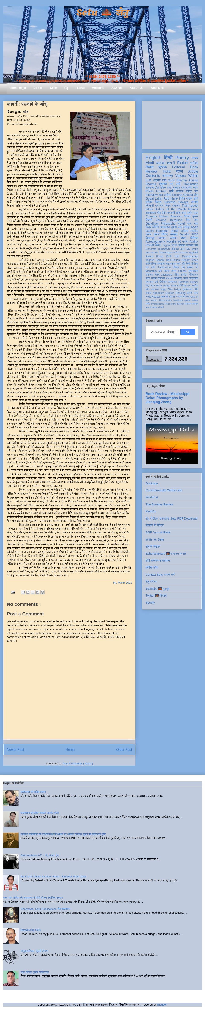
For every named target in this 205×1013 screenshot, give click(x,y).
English (153, 157)
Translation (190, 184)
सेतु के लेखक (153, 546)
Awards (117, 87)
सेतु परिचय (151, 581)
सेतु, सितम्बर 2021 (122, 582)
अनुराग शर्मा (159, 180)
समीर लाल (192, 213)
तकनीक (164, 296)
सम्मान (162, 238)
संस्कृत (173, 234)
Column (183, 252)
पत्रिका (195, 300)
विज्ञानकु (150, 238)
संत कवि (150, 267)
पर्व (197, 267)
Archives (157, 87)
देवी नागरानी (168, 213)
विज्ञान (158, 245)
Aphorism (158, 293)
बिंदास (158, 202)
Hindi (150, 163)
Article (193, 171)
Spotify (150, 602)
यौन (147, 289)
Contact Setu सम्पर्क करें (160, 574)
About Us (137, 87)
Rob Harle (171, 198)
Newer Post (15, 749)
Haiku (194, 230)
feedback (178, 300)
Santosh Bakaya (176, 202)
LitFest (182, 271)
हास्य (173, 271)
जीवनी (155, 227)
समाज (148, 293)
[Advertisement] (172, 124)
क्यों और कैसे (183, 263)
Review (151, 171)
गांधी (175, 252)
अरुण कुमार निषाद (157, 234)
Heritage (184, 281)
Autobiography (155, 241)
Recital (156, 296)
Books (37, 87)
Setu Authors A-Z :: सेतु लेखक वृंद (40, 855)
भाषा (196, 223)
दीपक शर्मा (165, 187)
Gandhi (160, 260)
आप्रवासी (193, 278)
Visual (169, 278)
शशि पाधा (181, 213)
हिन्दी (168, 157)
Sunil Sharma (177, 180)
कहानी (171, 163)
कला (182, 248)
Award (149, 256)
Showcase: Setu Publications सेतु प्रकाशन (45, 908)
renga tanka (170, 285)
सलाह (154, 278)
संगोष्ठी (161, 307)
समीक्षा (194, 163)
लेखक (150, 167)
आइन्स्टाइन (170, 263)
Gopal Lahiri (154, 198)
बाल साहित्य (165, 195)
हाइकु (163, 289)
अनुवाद (176, 187)
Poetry (182, 157)
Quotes (169, 293)
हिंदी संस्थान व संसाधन (158, 560)
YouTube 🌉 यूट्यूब (157, 588)
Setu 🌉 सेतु (102, 13)
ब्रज (196, 293)
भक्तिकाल (193, 274)
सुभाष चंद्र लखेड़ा (180, 227)
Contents (153, 176)
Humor (194, 281)
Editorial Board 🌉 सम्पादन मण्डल (166, 553)
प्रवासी (174, 230)
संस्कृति (161, 263)
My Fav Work (154, 285)
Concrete (151, 248)
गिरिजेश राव (185, 285)
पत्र (189, 223)
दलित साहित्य (180, 274)
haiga (177, 289)
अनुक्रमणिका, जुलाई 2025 (34, 951)
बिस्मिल (194, 238)
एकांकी (187, 300)
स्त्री (176, 256)
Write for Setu (155, 539)
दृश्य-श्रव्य (193, 271)
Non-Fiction (173, 260)
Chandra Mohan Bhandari (164, 216)
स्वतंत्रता (172, 281)
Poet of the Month (174, 303)
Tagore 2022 (169, 245)
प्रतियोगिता (151, 263)
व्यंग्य (195, 187)
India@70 (164, 248)
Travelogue (166, 252)
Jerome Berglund (169, 220)
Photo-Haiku (165, 300)
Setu (53, 87)
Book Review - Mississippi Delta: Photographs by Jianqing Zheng (167, 398)
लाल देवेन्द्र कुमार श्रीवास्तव (35, 972)
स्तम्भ (179, 171)
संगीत (148, 303)
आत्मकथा (165, 227)
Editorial (178, 167)
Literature (166, 274)
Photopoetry (157, 303)
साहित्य (184, 230)
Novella (171, 241)
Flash (185, 205)
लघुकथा (150, 187)
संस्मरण (159, 205)
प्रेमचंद (182, 245)
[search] (162, 332)
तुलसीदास (187, 289)
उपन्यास (149, 281)
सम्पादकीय (186, 187)
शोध (196, 195)
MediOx (151, 511)
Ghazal (188, 195)
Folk (148, 296)
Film (170, 289)
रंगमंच (179, 296)
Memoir (193, 209)
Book (194, 167)
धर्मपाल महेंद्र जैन (187, 191)
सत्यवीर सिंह (192, 245)
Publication (164, 267)
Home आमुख (18, 87)
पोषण (183, 238)
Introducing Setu (31, 929)
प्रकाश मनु (166, 184)
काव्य (195, 158)
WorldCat (152, 497)
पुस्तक (163, 167)
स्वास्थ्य (161, 278)
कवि (178, 184)
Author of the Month (170, 209)
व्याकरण (155, 289)
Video (194, 260)
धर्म (156, 281)
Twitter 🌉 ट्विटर (156, 595)
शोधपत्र (167, 176)
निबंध (168, 205)
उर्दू (179, 241)
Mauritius (151, 271)
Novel (181, 223)
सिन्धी (169, 256)
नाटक (167, 271)
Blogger (162, 1004)
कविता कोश (152, 567)
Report (186, 260)
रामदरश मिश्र (153, 274)
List (148, 180)
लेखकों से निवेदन (155, 525)
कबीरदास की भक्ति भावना (33, 792)
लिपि (196, 289)
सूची (171, 191)
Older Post (124, 749)
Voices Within (186, 176)
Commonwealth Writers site (164, 490)
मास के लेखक (151, 307)
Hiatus (80, 87)
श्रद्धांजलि (193, 252)
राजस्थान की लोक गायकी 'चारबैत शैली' (40, 813)
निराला (176, 267)
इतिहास (175, 248)
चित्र (148, 227)
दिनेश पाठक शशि (188, 198)
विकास (186, 296)
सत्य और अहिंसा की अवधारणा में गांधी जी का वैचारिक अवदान (33, 897)
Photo (159, 256)
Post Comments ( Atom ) (78, 763)
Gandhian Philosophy (160, 223)
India (166, 171)
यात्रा (185, 241)
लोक (148, 278)
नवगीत (195, 285)
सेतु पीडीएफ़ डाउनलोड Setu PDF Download (171, 518)
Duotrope (152, 483)
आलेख (160, 163)
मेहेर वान (192, 220)
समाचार (176, 205)
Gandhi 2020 (189, 234)
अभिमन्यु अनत (181, 278)
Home (70, 749)
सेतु (66, 87)
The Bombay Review (159, 504)
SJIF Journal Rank (158, 532)
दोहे (160, 271)
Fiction (182, 163)
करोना (173, 238)
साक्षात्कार (151, 213)
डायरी (189, 293)
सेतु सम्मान (187, 267)
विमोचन (162, 281)
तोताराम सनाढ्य (191, 303)
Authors (98, 87)
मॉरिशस (194, 263)
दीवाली (172, 296)
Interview (152, 195)
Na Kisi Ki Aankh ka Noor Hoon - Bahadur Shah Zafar (54, 876)
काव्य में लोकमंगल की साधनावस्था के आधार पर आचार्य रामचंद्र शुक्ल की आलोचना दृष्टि (63, 834)
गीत (159, 213)
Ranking (180, 293)
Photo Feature (156, 191)
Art (157, 187)
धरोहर (149, 202)
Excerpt (177, 195)
